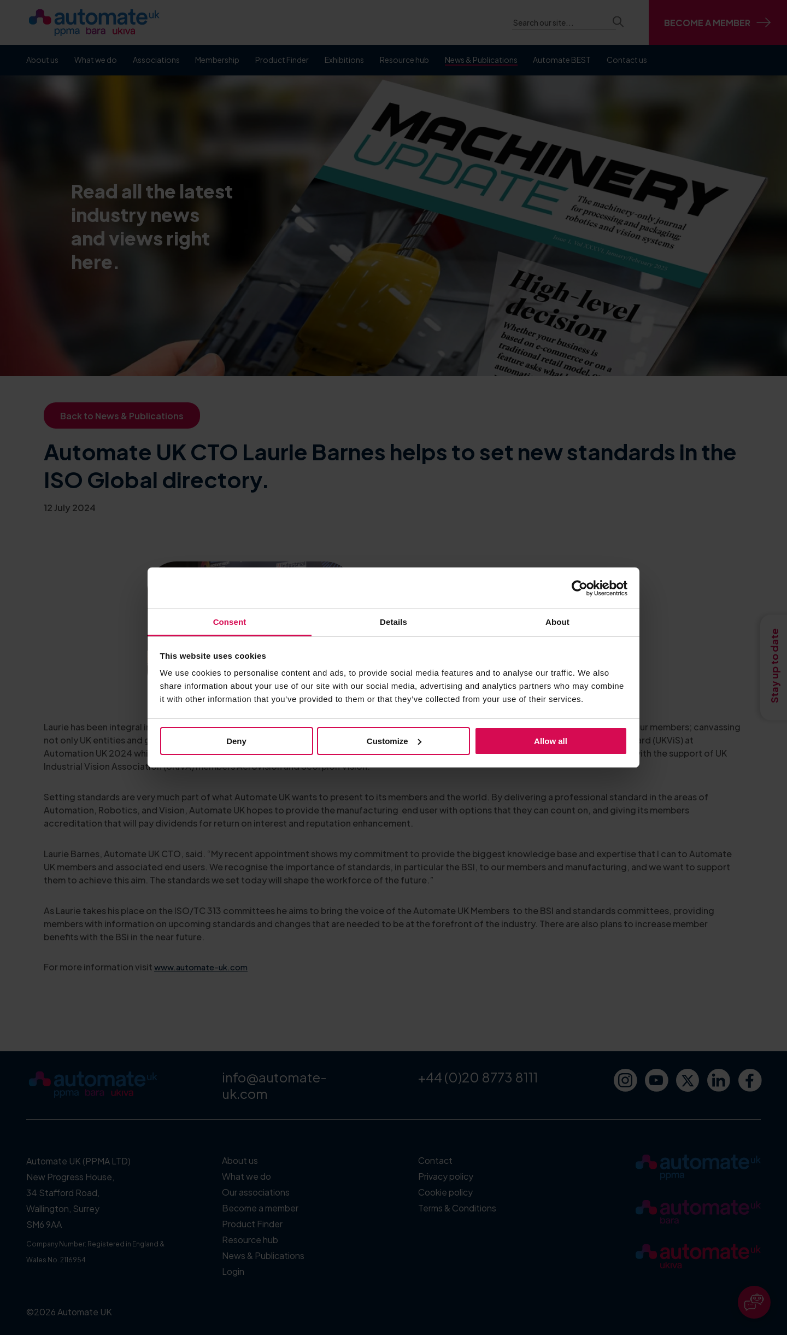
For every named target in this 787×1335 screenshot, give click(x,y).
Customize (394, 741)
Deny (236, 741)
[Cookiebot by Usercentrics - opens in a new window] (579, 588)
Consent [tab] (229, 621)
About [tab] (557, 621)
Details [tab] (393, 621)
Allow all (550, 741)
